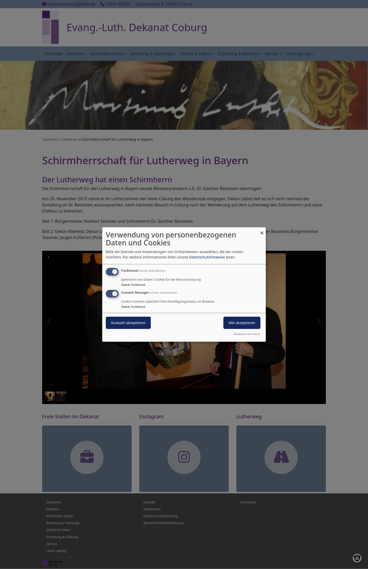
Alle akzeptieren (241, 322)
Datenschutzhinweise (207, 257)
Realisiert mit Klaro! (247, 334)
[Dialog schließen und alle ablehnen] (262, 230)
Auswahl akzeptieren (128, 322)
